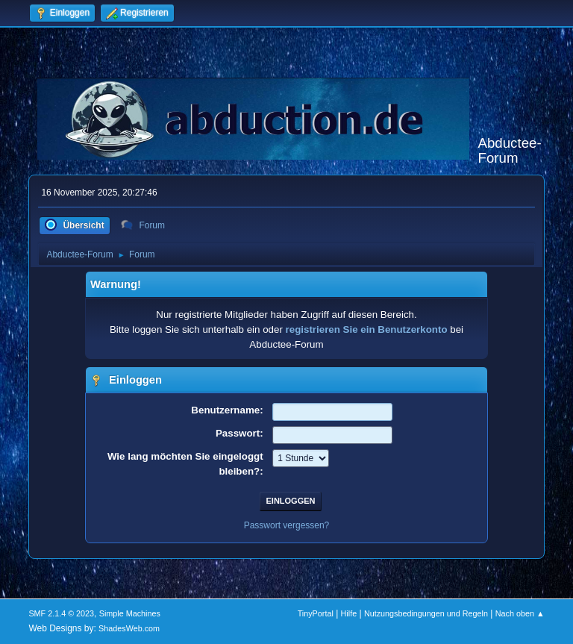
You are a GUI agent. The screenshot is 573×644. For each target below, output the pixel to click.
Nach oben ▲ (520, 613)
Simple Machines (129, 613)
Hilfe (349, 613)
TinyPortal (316, 613)
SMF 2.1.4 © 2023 (61, 613)
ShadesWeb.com (129, 628)
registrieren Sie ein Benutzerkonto (367, 329)
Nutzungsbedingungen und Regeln (426, 613)
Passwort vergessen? (287, 525)
